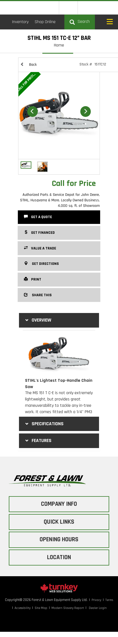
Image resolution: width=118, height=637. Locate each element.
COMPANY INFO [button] (59, 504)
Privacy (96, 600)
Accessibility (23, 608)
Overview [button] (37, 320)
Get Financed (39, 232)
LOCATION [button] (59, 557)
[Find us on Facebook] (87, 7)
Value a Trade (40, 248)
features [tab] (37, 441)
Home (59, 45)
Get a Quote (38, 216)
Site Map (41, 608)
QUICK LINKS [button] (59, 522)
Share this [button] (38, 295)
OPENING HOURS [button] (59, 539)
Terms (109, 600)
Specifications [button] (44, 424)
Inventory (20, 22)
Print (32, 279)
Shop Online (45, 22)
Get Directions (41, 263)
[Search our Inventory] (79, 22)
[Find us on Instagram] (98, 7)
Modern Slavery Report (67, 608)
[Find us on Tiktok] (109, 7)
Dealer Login (98, 608)
